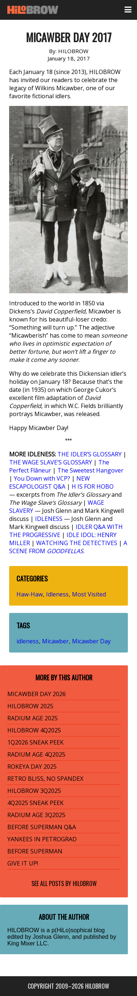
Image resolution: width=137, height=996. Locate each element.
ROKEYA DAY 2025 (32, 766)
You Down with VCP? (42, 478)
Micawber (55, 641)
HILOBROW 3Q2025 (34, 791)
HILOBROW (85, 883)
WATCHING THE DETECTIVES (76, 543)
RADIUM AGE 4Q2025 (36, 754)
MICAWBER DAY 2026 (36, 694)
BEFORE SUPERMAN (34, 851)
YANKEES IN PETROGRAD (42, 839)
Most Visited (89, 594)
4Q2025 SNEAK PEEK (35, 803)
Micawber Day (91, 641)
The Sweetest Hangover (90, 470)
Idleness (57, 594)
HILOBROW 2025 (30, 706)
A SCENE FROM (68, 547)
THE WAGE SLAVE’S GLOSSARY (50, 462)
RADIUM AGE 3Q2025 (36, 815)
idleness (27, 641)
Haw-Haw (29, 594)
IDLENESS (48, 519)
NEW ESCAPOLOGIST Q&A (49, 482)
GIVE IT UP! (22, 863)
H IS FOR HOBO (93, 486)
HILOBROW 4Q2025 (34, 730)
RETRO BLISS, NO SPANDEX (45, 779)
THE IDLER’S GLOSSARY (89, 454)
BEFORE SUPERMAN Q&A (41, 827)
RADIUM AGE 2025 (32, 718)
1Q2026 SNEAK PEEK (35, 742)
